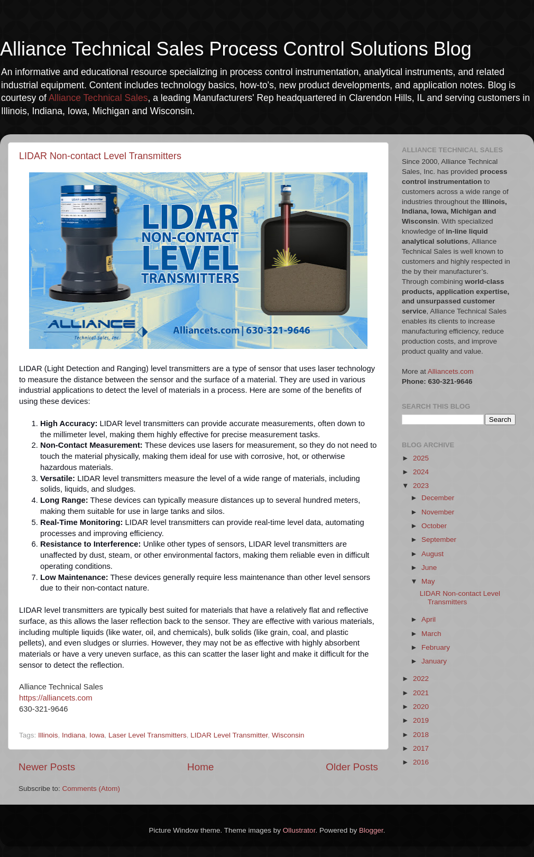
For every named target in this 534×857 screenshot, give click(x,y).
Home (200, 766)
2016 (421, 762)
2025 (421, 458)
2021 (421, 693)
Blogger (371, 830)
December (437, 498)
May (428, 581)
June (429, 568)
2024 (421, 472)
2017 (421, 748)
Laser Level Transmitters (147, 735)
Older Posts (352, 766)
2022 (421, 679)
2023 (421, 486)
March (431, 634)
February (435, 647)
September (438, 539)
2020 (421, 707)
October (434, 526)
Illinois (48, 735)
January (434, 661)
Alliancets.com (451, 371)
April (428, 619)
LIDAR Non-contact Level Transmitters (100, 156)
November (437, 512)
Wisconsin (288, 735)
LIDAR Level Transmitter (229, 735)
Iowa (97, 735)
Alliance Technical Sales (98, 98)
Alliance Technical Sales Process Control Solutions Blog (236, 49)
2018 (421, 735)
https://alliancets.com (56, 698)
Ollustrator (299, 830)
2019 (421, 720)
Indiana (73, 735)
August (432, 554)
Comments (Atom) (91, 789)
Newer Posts (47, 766)
